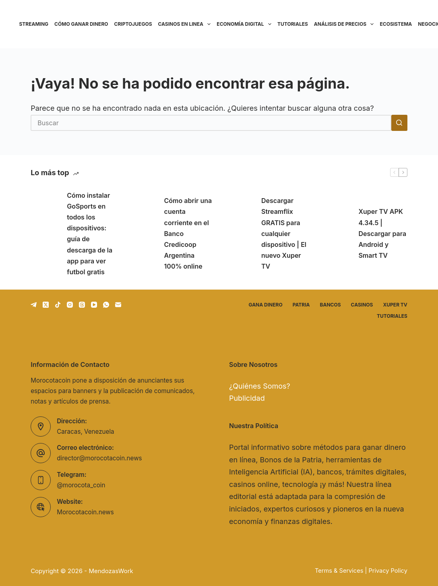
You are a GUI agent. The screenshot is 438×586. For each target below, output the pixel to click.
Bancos (330, 305)
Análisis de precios (345, 24)
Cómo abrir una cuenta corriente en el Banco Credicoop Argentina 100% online (188, 233)
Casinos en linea (186, 24)
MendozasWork (111, 571)
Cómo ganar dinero (81, 24)
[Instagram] (70, 305)
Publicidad (247, 398)
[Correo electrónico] (118, 305)
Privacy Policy (387, 570)
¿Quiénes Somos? (259, 386)
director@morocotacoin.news (99, 458)
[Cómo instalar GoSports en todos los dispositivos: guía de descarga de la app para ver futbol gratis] (45, 233)
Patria (301, 305)
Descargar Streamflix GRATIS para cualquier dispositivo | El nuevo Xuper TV (283, 233)
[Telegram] (34, 305)
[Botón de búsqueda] (399, 123)
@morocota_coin (81, 485)
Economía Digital (245, 24)
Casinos (362, 305)
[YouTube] (94, 305)
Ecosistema (396, 24)
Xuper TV (395, 305)
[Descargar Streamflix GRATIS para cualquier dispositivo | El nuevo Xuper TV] (239, 233)
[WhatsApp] (106, 305)
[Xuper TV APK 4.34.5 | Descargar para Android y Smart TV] (336, 233)
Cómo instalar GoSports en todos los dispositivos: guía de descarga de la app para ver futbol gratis (89, 233)
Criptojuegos (133, 24)
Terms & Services (339, 570)
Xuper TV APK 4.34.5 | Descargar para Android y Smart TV (382, 233)
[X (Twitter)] (46, 305)
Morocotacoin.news (85, 512)
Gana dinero (266, 305)
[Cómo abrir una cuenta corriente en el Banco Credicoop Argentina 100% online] (142, 233)
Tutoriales (292, 24)
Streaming (34, 24)
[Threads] (82, 305)
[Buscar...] (211, 123)
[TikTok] (58, 305)
